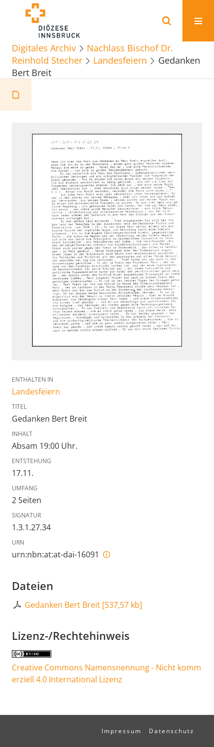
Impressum (122, 731)
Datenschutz (171, 731)
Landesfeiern (120, 60)
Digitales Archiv (44, 47)
